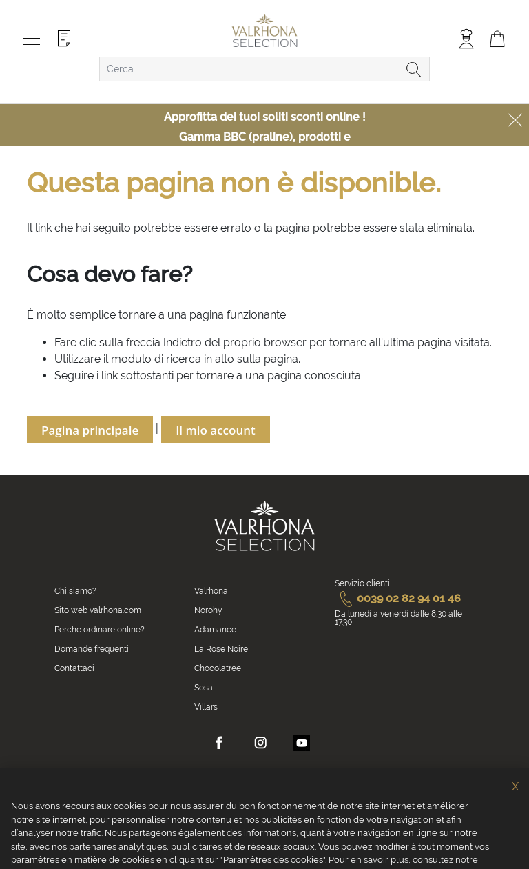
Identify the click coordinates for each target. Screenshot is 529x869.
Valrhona (211, 591)
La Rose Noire (221, 649)
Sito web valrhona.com (97, 610)
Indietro (182, 342)
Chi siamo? (75, 591)
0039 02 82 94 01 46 (398, 598)
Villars (206, 707)
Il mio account (216, 430)
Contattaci (74, 668)
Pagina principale (89, 430)
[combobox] (264, 69)
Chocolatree (217, 668)
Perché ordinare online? (99, 630)
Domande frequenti (91, 649)
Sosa (203, 687)
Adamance (215, 630)
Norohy (208, 610)
